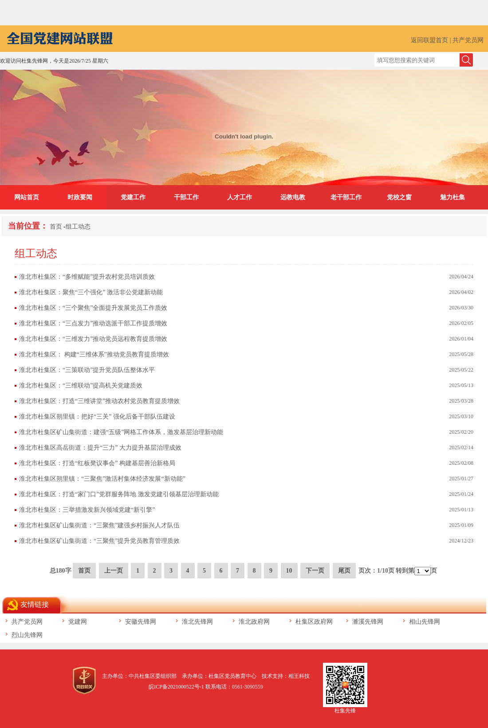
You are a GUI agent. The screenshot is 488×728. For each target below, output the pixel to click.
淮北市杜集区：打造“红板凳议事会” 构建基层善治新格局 (97, 463)
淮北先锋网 (197, 621)
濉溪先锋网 (367, 621)
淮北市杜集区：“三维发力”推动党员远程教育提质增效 (93, 339)
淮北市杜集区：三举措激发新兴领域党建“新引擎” (87, 509)
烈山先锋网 (27, 635)
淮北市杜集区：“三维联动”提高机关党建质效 (80, 385)
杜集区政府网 (314, 621)
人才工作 (239, 197)
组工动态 (78, 226)
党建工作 (133, 197)
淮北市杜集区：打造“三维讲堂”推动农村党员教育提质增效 (99, 401)
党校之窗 (399, 197)
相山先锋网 (424, 621)
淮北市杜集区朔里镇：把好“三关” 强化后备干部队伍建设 (97, 416)
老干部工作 (346, 197)
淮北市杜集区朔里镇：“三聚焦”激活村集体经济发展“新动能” (102, 478)
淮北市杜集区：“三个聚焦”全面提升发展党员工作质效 (93, 308)
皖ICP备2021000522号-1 (176, 687)
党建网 (77, 621)
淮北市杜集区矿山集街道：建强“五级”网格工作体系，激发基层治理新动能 (121, 432)
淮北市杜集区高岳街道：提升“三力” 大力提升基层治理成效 (100, 447)
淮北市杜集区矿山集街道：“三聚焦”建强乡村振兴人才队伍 (99, 525)
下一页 (315, 570)
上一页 (113, 570)
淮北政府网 (254, 621)
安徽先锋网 (140, 621)
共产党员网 (468, 40)
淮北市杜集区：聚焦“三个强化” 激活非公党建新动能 (91, 292)
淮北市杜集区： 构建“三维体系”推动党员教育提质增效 (94, 354)
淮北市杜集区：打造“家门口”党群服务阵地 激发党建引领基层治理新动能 (119, 494)
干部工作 (186, 197)
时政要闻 (79, 197)
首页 (56, 226)
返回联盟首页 (429, 40)
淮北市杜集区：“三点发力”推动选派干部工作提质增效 (93, 323)
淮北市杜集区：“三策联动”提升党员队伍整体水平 (87, 370)
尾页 (344, 570)
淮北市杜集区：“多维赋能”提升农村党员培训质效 (87, 276)
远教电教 (292, 197)
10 (289, 570)
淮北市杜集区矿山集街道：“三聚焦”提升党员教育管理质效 (99, 541)
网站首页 (26, 197)
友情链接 (34, 604)
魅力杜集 (452, 197)
